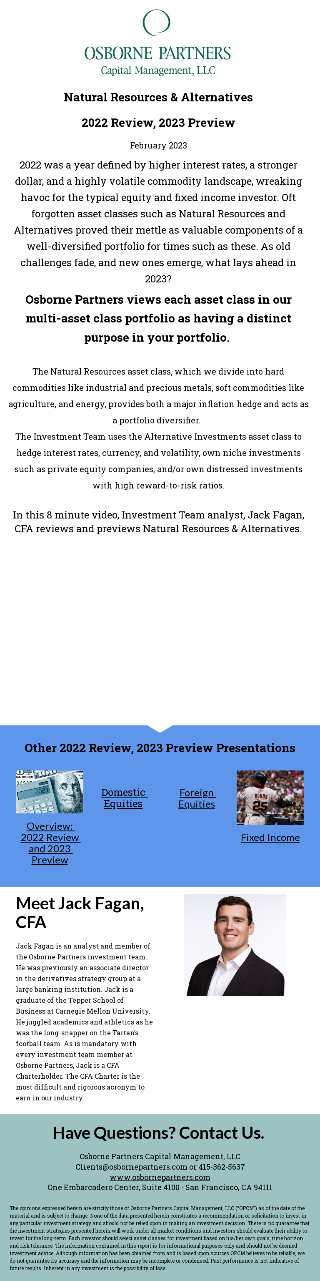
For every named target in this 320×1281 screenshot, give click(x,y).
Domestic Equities (124, 797)
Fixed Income (270, 837)
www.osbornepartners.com (160, 1177)
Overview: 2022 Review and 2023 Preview (51, 843)
